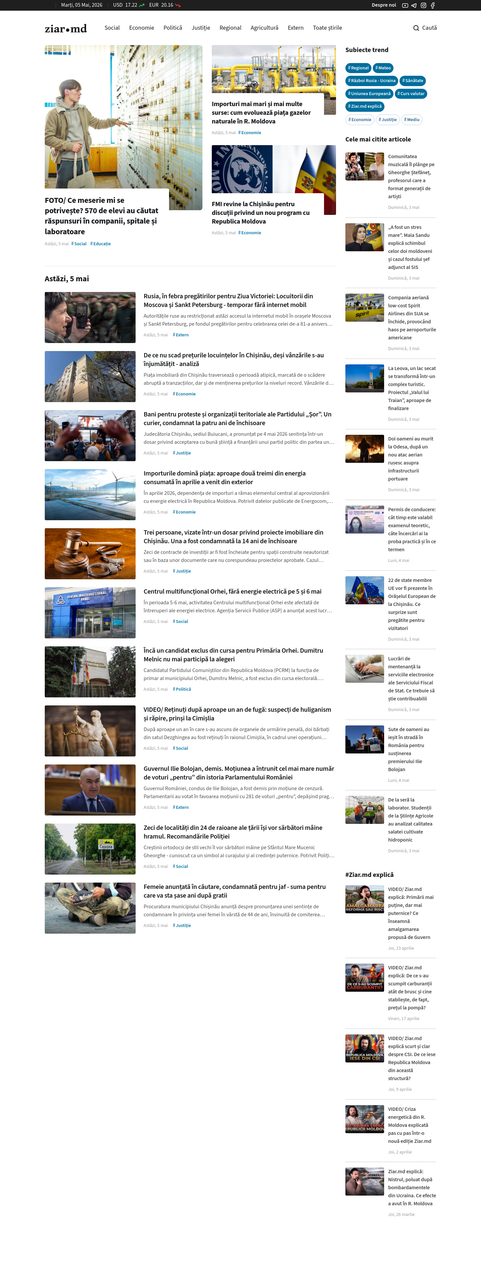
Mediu (412, 119)
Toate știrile (327, 28)
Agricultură (265, 28)
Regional (230, 28)
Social (112, 28)
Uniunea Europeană (369, 93)
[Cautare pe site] (420, 28)
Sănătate (412, 80)
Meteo (383, 67)
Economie (141, 28)
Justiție (201, 28)
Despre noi (384, 5)
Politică (172, 28)
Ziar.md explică (365, 106)
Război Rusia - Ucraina (372, 80)
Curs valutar (411, 93)
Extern (296, 28)
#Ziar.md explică (369, 875)
